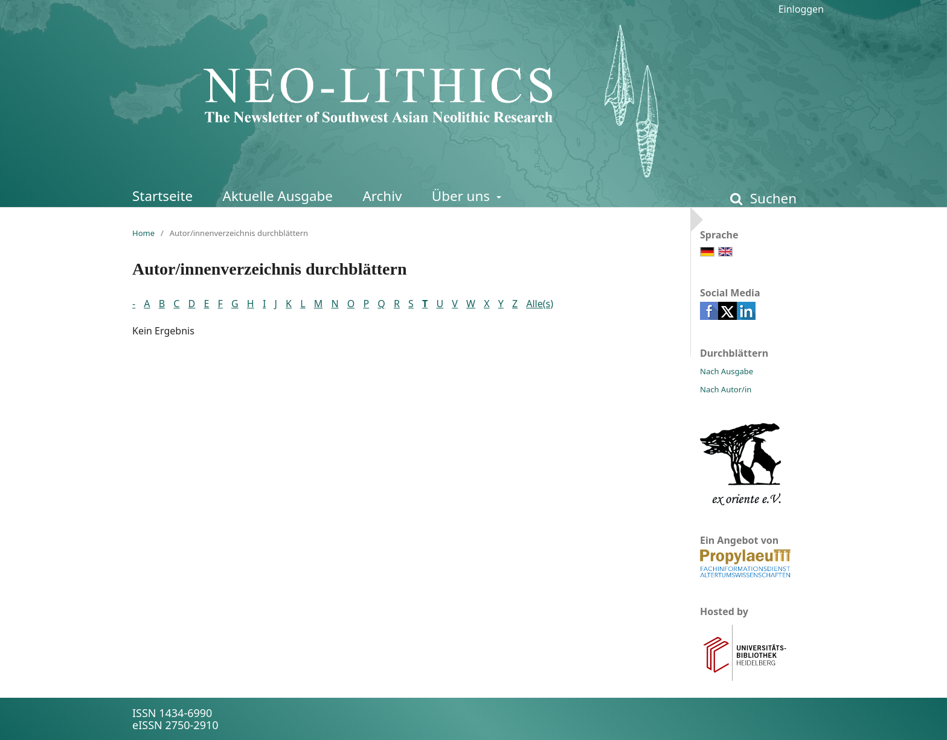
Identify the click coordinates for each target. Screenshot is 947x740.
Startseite (162, 196)
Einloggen (801, 9)
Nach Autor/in (725, 389)
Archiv (382, 196)
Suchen (771, 198)
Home (143, 233)
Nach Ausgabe (726, 371)
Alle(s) (539, 303)
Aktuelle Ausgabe (278, 196)
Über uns (462, 196)
